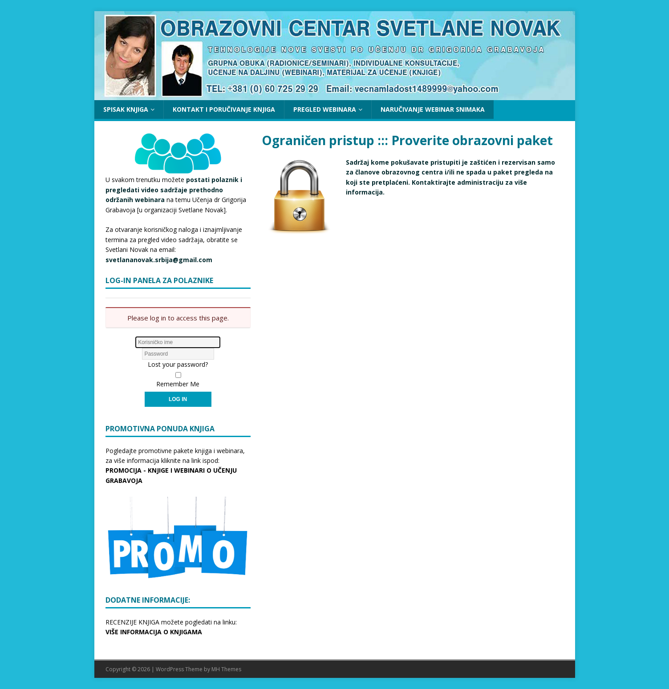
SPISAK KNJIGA (125, 109)
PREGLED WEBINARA (324, 109)
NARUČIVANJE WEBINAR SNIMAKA (433, 109)
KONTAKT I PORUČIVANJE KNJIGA (224, 109)
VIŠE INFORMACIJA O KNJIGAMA (153, 632)
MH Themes (226, 669)
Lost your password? (178, 364)
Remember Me (177, 384)
